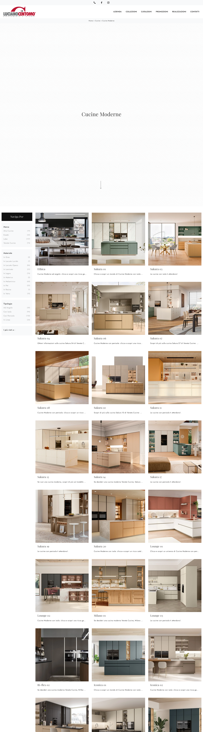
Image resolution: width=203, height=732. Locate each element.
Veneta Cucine (10, 243)
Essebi (6, 234)
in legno (7, 273)
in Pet (6, 285)
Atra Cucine (8, 230)
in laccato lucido (11, 261)
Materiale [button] (8, 252)
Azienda (117, 11)
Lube (6, 238)
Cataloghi (146, 11)
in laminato (8, 269)
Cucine (97, 20)
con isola (7, 311)
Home (91, 20)
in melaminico (9, 281)
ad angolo (8, 307)
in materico (8, 277)
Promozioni (162, 11)
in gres (7, 257)
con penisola (9, 315)
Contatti (194, 11)
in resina (7, 289)
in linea (7, 319)
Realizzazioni (179, 11)
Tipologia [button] (8, 303)
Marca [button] (6, 226)
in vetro (7, 293)
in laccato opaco (11, 265)
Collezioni (131, 11)
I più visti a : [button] (9, 329)
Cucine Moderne (108, 20)
